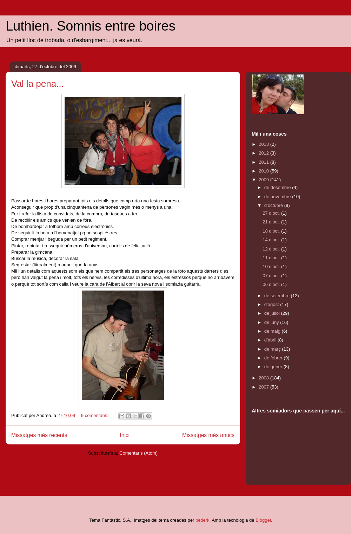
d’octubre (274, 205)
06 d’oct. (272, 284)
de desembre (278, 187)
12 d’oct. (272, 249)
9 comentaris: (95, 415)
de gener (274, 366)
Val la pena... (37, 83)
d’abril (271, 340)
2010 (264, 171)
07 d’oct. (272, 275)
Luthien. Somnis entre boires (91, 26)
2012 (264, 153)
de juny (272, 322)
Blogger (263, 520)
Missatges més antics (208, 435)
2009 (264, 179)
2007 (264, 387)
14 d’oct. (272, 239)
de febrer (274, 357)
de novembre (278, 196)
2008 (264, 377)
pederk (203, 520)
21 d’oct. (272, 221)
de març (273, 349)
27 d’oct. (272, 213)
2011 (264, 162)
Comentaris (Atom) (138, 453)
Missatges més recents (39, 435)
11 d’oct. (272, 257)
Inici (125, 435)
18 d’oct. (272, 231)
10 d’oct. (272, 266)
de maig (273, 331)
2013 (264, 144)
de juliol (272, 313)
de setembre (277, 295)
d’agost (272, 304)
